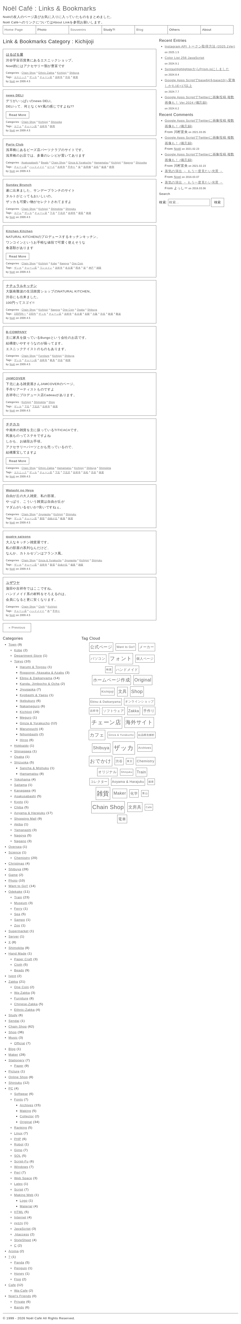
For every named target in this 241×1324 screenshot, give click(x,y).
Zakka (13, 981)
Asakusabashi (29, 162)
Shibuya (74, 73)
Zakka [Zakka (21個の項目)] (133, 711)
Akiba (18, 824)
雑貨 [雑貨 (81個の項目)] (103, 793)
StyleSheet (22, 1240)
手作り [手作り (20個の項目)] (148, 711)
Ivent (12, 976)
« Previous (16, 627)
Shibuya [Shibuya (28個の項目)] (101, 748)
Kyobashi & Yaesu (34, 695)
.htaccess (21, 1234)
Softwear (21, 1094)
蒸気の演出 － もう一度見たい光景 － (194, 171)
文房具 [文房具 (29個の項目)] (134, 807)
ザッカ (33, 77)
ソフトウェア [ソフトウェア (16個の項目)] (113, 711)
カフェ (18, 126)
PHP (17, 1139)
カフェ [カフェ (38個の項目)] (97, 734)
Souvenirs (78, 29)
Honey (19, 1273)
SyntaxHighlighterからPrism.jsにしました (197, 69)
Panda (19, 1262)
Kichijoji (62, 73)
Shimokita (57, 209)
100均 (32, 314)
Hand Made (17, 953)
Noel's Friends (19, 1296)
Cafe (12, 1285)
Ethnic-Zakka (46, 73)
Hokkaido (21, 745)
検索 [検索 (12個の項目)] (109, 669)
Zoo (17, 925)
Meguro (26, 717)
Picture (14, 1071)
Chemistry (22, 858)
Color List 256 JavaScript (184, 58)
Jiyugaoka (44, 514)
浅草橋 (87, 167)
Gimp (18, 1150)
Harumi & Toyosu (33, 667)
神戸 (91, 267)
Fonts (18, 1099)
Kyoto (18, 802)
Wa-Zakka (22, 992)
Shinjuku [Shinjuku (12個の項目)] (126, 772)
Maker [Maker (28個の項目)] (119, 793)
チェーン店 (46, 77)
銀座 (103, 167)
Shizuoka (56, 122)
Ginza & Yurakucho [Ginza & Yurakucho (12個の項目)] (121, 734)
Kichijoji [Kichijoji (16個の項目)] (107, 691)
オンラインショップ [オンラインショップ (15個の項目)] (139, 701)
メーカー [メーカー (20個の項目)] (146, 647)
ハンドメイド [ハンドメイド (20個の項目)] (127, 670)
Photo (42, 29)
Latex (18, 1184)
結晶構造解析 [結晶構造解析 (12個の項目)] (146, 734)
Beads (44, 162)
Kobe (54, 263)
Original (26, 1122)
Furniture (43, 356)
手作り (71, 167)
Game (13, 875)
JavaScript (22, 1228)
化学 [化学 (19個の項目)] (134, 793)
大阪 (94, 314)
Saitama (20, 785)
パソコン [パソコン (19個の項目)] (98, 658)
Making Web (23, 1195)
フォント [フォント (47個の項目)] (121, 658)
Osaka (81, 310)
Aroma (13, 1251)
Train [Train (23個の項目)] (141, 772)
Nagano (20, 841)
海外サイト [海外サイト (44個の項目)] (139, 722)
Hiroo (24, 740)
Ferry (18, 908)
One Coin (77, 263)
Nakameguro (30, 706)
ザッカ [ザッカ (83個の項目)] (124, 747)
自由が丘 (53, 518)
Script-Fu (21, 1161)
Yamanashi (22, 830)
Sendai (13, 1021)
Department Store (28, 655)
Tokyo (18, 661)
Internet (20, 1217)
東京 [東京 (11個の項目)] (129, 761)
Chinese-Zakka (26, 1004)
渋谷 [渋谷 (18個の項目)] (119, 761)
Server (13, 936)
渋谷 (67, 77)
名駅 (87, 314)
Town (12, 644)
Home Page (13, 29)
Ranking (20, 1127)
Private (19, 1301)
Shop (51, 402)
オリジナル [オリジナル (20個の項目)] (107, 772)
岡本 (78, 267)
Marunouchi (29, 729)
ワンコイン (46, 267)
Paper (19, 1065)
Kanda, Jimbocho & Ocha (40, 684)
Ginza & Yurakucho (80, 162)
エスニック (20, 77)
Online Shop (18, 1077)
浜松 (96, 167)
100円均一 (20, 314)
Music (13, 1037)
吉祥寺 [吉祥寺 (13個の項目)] (94, 710)
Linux (18, 1133)
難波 (118, 314)
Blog (139, 29)
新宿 (80, 213)
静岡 (52, 126)
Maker (13, 1054)
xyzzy (18, 1223)
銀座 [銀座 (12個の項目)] (151, 781)
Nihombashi (29, 734)
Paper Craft (23, 959)
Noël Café (18, 8)
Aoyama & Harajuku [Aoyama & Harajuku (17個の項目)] (128, 782)
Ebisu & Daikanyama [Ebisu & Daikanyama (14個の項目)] (105, 701)
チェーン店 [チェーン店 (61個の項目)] (106, 722)
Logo (24, 1200)
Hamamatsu (101, 162)
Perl (17, 1172)
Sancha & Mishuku (34, 768)
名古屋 (69, 267)
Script (18, 1189)
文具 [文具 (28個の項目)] (122, 691)
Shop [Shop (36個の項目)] (137, 691)
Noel (177, 177)
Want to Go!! (18, 886)
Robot (19, 1144)
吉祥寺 (59, 77)
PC (10, 1088)
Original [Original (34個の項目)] (142, 679)
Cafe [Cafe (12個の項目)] (149, 807)
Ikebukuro (27, 701)
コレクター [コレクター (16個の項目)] (99, 782)
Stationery (16, 1060)
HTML (18, 1212)
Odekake (15, 891)
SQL (17, 1155)
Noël (12, 81)
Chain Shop (29, 73)
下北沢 (61, 213)
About (206, 29)
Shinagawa (22, 751)
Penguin (20, 1268)
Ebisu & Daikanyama (36, 678)
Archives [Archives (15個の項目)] (144, 748)
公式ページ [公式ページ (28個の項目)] (101, 647)
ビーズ (51, 167)
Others (174, 29)
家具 (52, 360)
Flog (17, 1279)
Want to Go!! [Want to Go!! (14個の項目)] (125, 647)
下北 (52, 213)
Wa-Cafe (21, 1290)
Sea (17, 914)
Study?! (109, 29)
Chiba (18, 807)
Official (19, 1043)
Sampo (19, 919)
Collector (27, 1116)
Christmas (16, 863)
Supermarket (18, 931)
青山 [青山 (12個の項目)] (145, 793)
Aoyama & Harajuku (29, 813)
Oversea (15, 846)
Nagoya (128, 162)
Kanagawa (22, 790)
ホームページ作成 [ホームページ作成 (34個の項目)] (111, 679)
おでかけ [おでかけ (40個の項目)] (100, 761)
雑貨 (75, 77)
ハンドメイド (36, 167)
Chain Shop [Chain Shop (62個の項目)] (108, 807)
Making (25, 1111)
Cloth (41, 606)
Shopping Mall (25, 818)
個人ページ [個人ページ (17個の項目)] (144, 658)
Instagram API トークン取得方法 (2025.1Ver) (200, 46)
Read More (17, 115)
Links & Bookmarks (67, 8)
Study (12, 1015)
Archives (26, 1105)
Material (26, 1206)
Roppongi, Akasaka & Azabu (42, 672)
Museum (20, 903)
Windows (21, 1167)
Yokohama (22, 779)
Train (18, 897)
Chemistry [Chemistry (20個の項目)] (145, 761)
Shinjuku (70, 209)
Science (14, 852)
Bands (19, 1307)
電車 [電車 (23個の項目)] (122, 819)
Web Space (23, 1178)
